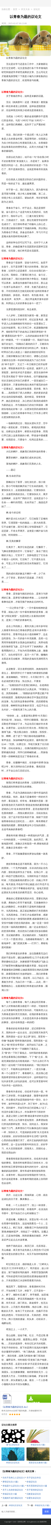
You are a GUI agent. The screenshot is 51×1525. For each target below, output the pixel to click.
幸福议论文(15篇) (42, 1505)
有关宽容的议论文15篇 (37, 1486)
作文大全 (25, 9)
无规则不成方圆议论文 (13, 1498)
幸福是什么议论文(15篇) (13, 1486)
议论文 (36, 9)
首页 (15, 9)
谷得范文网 (21, 1522)
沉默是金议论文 (34, 1494)
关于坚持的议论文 (35, 1490)
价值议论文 (32, 1482)
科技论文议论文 (15, 1505)
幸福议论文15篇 (10, 1494)
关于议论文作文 (34, 1478)
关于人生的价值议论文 (13, 1490)
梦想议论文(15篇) (10, 1482)
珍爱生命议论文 (34, 1498)
